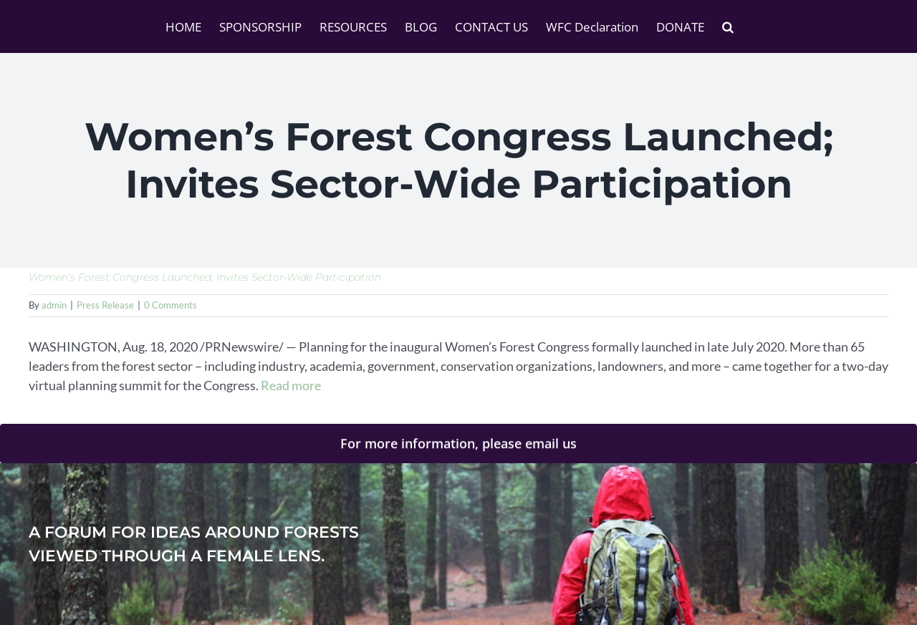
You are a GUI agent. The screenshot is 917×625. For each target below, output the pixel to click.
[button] (728, 26)
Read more (291, 385)
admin (54, 305)
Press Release (105, 305)
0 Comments (170, 305)
